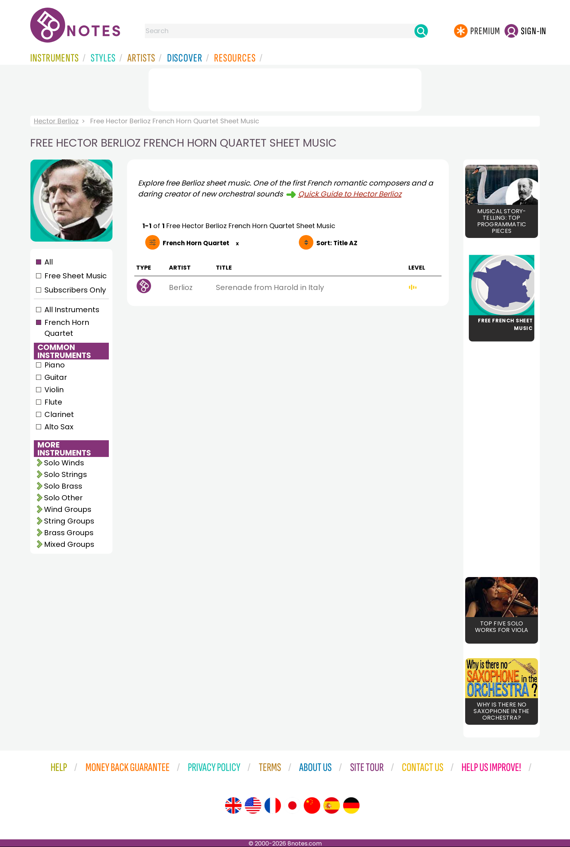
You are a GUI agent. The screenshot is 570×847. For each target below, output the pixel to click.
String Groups (69, 521)
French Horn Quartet (66, 327)
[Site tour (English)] (233, 805)
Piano (54, 365)
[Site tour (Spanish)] (331, 805)
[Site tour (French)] (273, 805)
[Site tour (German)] (351, 805)
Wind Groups (67, 509)
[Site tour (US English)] (253, 805)
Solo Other (63, 498)
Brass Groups (69, 533)
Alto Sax (59, 427)
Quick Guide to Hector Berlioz (349, 194)
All (48, 262)
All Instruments (71, 310)
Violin (54, 390)
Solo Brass (63, 486)
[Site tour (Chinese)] (312, 805)
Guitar (55, 377)
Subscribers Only (75, 290)
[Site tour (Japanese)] (292, 805)
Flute (53, 402)
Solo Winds (64, 463)
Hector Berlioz (56, 121)
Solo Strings (65, 474)
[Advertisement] (285, 88)
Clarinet (59, 414)
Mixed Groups (69, 544)
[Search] (421, 31)
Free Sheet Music (75, 276)
